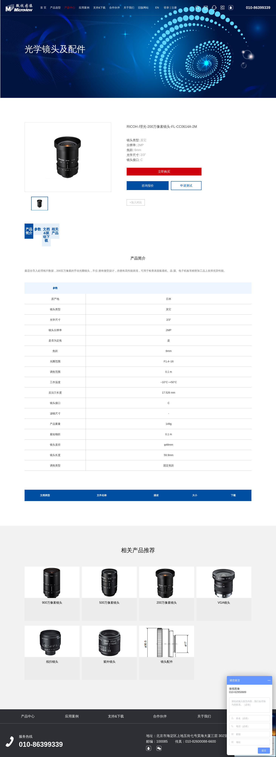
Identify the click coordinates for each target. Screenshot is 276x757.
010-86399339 (41, 733)
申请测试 (186, 185)
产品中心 (69, 7)
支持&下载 (99, 7)
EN (157, 7)
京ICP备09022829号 (74, 752)
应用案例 (84, 7)
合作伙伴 (114, 7)
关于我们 (129, 7)
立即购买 (164, 171)
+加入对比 (136, 202)
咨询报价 (148, 185)
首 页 (43, 7)
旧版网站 (143, 7)
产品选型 (55, 7)
